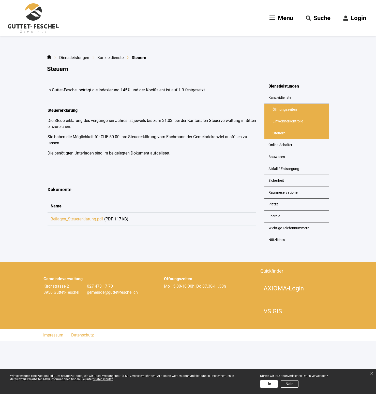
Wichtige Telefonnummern (288, 281)
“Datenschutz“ (103, 379)
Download (231, 273)
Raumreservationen (283, 245)
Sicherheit (276, 233)
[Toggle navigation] (280, 18)
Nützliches (276, 292)
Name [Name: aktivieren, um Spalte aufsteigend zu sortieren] (56, 258)
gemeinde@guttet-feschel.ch (112, 345)
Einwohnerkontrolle (288, 174)
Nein (289, 384)
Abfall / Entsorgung (283, 221)
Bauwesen (276, 209)
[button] (318, 18)
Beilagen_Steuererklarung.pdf (77, 271)
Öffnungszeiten (285, 162)
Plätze (273, 257)
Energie (274, 269)
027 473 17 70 (100, 338)
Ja (269, 384)
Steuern (285, 188)
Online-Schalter (280, 198)
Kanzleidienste (279, 150)
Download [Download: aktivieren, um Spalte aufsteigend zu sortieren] (218, 258)
